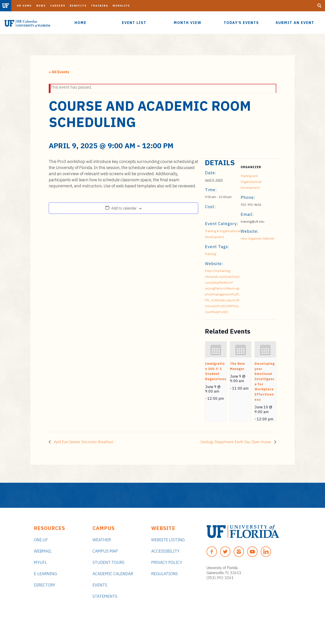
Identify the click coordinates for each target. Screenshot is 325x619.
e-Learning (45, 573)
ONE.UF (41, 539)
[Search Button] (319, 5)
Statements (105, 596)
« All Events (59, 72)
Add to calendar (124, 208)
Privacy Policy (166, 562)
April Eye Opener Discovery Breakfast (83, 442)
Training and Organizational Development (251, 182)
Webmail (43, 551)
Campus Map (105, 551)
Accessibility (165, 551)
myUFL (40, 562)
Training (99, 5)
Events (100, 585)
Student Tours (108, 562)
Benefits (78, 5)
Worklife (121, 5)
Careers (57, 5)
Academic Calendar (113, 573)
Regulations (164, 573)
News (41, 5)
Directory (44, 585)
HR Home (24, 5)
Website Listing (168, 539)
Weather (102, 539)
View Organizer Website (257, 238)
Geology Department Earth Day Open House (236, 442)
